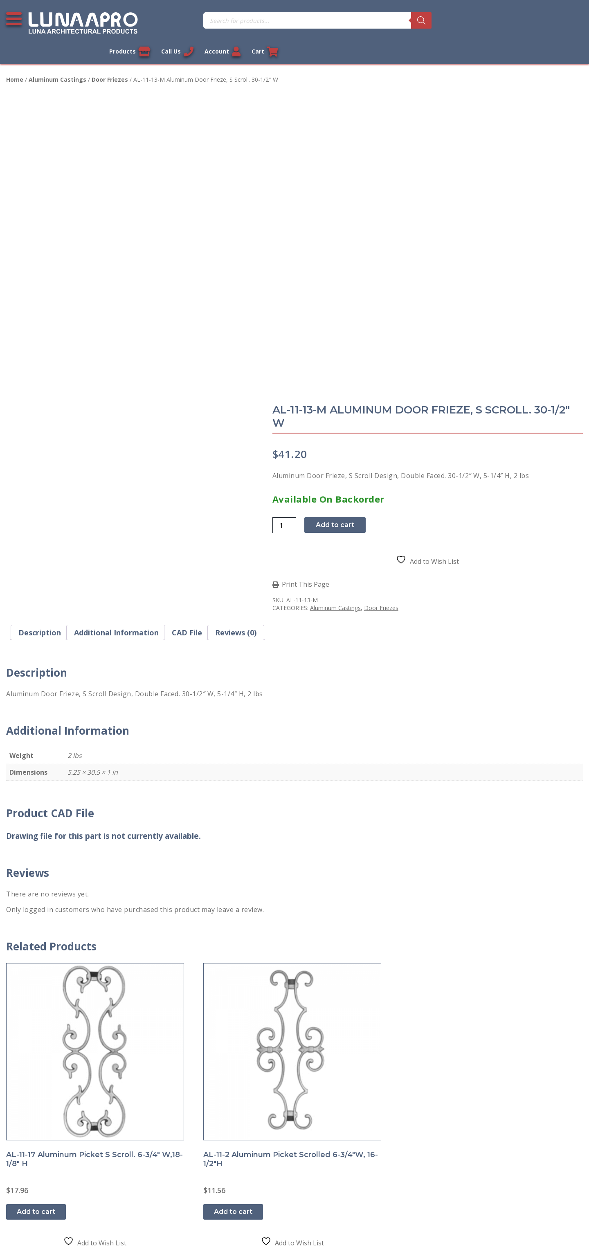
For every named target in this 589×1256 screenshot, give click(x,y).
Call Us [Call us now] (480, 20)
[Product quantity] (318, 219)
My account (174, 1073)
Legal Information (252, 1233)
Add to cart (368, 219)
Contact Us (29, 1073)
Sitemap (24, 1181)
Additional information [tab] (116, 369)
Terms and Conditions (46, 1109)
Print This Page (339, 278)
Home (14, 63)
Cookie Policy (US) (39, 1199)
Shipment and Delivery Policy (56, 1145)
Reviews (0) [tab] (235, 369)
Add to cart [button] (37, 897)
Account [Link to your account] (526, 20)
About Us (26, 1163)
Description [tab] (39, 369)
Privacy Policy (32, 1091)
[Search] (327, 20)
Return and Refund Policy (51, 1127)
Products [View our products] (431, 20)
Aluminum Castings (57, 63)
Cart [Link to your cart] (569, 20)
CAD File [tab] (187, 369)
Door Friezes (110, 63)
